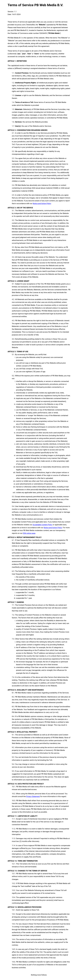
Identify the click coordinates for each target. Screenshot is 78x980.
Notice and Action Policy (42, 204)
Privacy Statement (33, 796)
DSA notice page (29, 533)
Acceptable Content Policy (42, 525)
